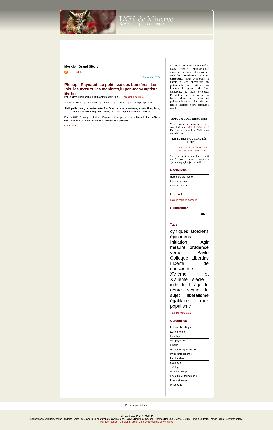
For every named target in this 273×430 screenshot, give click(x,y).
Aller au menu (243, 2)
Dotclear (143, 405)
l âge (195, 284)
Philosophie (176, 385)
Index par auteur (178, 185)
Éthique (174, 345)
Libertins (200, 258)
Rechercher (179, 208)
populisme (180, 306)
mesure (177, 247)
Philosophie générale (181, 354)
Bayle (203, 252)
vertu (175, 252)
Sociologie (175, 362)
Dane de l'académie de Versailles (156, 421)
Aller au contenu (225, 2)
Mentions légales (108, 421)
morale (121, 102)
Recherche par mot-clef (182, 176)
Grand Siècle (75, 102)
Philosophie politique (133, 97)
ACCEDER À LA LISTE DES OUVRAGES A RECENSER (190, 149)
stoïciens (200, 231)
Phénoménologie (179, 371)
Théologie (175, 367)
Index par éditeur (179, 181)
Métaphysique (177, 340)
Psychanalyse (177, 358)
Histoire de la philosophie (183, 349)
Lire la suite (70, 125)
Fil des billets (75, 72)
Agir (204, 242)
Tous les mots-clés (180, 313)
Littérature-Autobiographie (183, 376)
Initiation (178, 242)
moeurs (108, 102)
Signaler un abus (128, 421)
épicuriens (180, 236)
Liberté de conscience (189, 266)
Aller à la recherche (262, 2)
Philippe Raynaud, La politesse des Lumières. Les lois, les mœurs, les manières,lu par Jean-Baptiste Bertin (111, 88)
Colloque (179, 258)
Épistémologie (177, 331)
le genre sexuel (189, 287)
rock (204, 300)
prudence (199, 247)
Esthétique (175, 336)
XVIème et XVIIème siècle (189, 276)
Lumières (93, 102)
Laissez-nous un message (183, 200)
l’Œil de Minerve (196, 127)
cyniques (179, 231)
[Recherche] (185, 214)
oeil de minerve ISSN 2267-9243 (137, 33)
